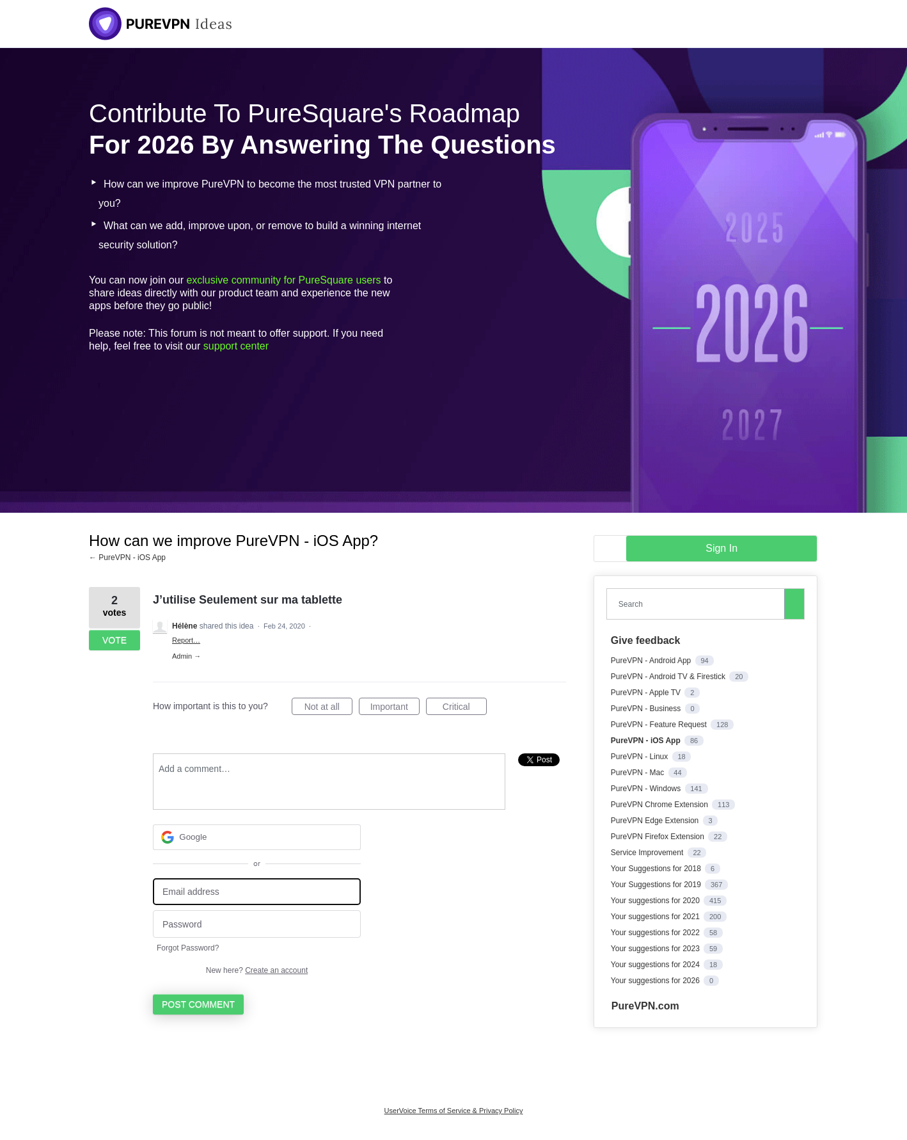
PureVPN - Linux (640, 756)
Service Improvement (648, 852)
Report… (186, 640)
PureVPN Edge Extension (656, 820)
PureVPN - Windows (647, 788)
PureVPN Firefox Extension (658, 836)
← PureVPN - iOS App (127, 557)
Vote (114, 640)
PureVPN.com (645, 1005)
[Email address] (257, 892)
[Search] (794, 603)
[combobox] (698, 604)
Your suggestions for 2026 (656, 980)
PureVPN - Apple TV (647, 692)
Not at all (328, 709)
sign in (721, 548)
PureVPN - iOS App (646, 740)
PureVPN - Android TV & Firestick (669, 676)
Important (395, 709)
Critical (465, 709)
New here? (257, 970)
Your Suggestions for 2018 (657, 868)
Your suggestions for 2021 (656, 916)
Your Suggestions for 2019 (657, 884)
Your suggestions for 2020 (656, 900)
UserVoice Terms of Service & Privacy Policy (453, 1110)
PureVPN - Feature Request (660, 724)
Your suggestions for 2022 (656, 932)
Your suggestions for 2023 (656, 948)
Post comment (198, 1004)
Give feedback (646, 640)
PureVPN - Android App (652, 660)
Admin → (186, 656)
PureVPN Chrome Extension (660, 804)
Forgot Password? (188, 947)
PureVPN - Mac (638, 772)
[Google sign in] (257, 837)
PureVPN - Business (647, 708)
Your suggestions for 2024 (656, 964)
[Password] (257, 924)
